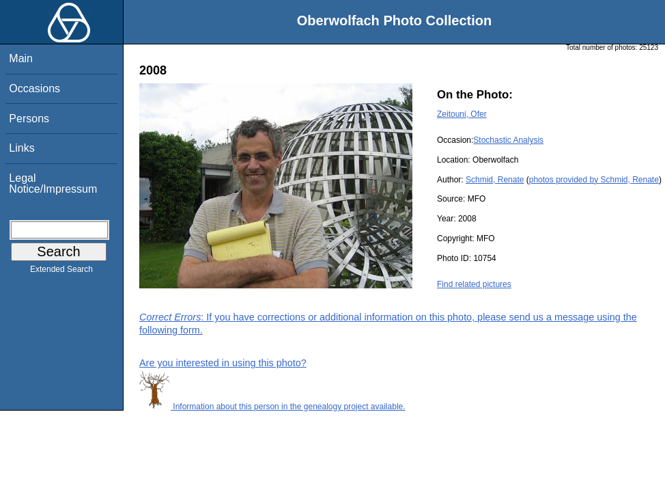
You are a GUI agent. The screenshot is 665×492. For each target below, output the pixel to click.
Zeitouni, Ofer (462, 114)
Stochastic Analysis (508, 140)
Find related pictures (474, 284)
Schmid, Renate (495, 179)
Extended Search (61, 272)
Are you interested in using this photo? (223, 362)
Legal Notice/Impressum (53, 183)
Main (21, 58)
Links (21, 148)
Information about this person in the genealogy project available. (272, 406)
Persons (29, 118)
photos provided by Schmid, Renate (594, 179)
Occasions (34, 88)
